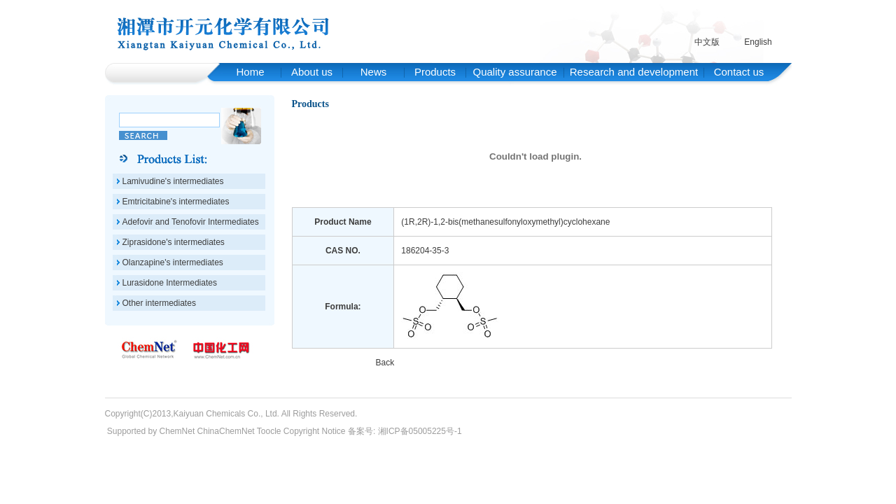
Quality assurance (514, 72)
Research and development (634, 72)
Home (250, 72)
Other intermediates (159, 303)
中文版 (707, 42)
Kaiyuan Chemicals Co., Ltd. (226, 414)
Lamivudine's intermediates (173, 181)
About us (311, 72)
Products (435, 72)
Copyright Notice (315, 431)
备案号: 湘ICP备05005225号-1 (405, 431)
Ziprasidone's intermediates (173, 242)
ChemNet (177, 431)
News (373, 72)
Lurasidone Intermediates (169, 283)
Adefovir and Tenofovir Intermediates (190, 222)
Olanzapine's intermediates (172, 262)
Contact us (739, 72)
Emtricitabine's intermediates (176, 201)
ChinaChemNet (226, 431)
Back (384, 363)
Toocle (269, 431)
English (757, 42)
